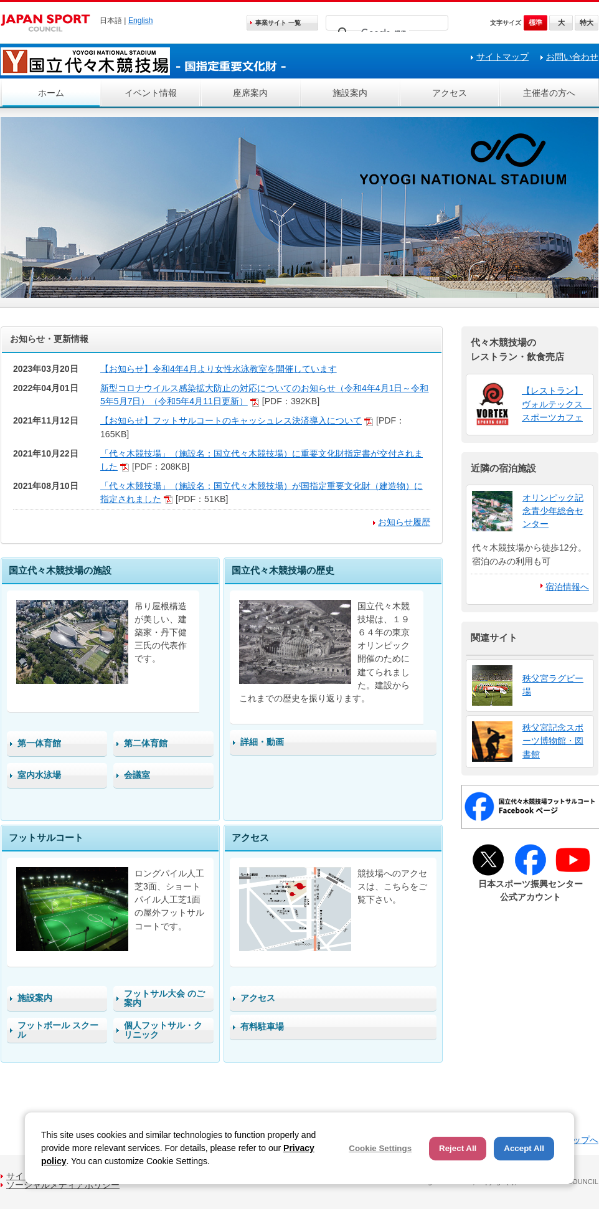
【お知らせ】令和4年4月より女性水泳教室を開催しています (218, 369)
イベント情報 (151, 93)
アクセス (449, 93)
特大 (586, 22)
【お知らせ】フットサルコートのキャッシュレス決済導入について (231, 420)
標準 (535, 22)
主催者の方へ (549, 93)
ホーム (51, 93)
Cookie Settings (380, 1148)
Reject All (457, 1148)
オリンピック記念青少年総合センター (552, 511)
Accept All (524, 1148)
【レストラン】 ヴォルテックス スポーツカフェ (557, 404)
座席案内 (250, 93)
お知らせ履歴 (404, 522)
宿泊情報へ (567, 587)
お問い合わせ (572, 57)
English (140, 20)
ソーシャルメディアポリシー (63, 1185)
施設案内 (350, 93)
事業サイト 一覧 (278, 22)
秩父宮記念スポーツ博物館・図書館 (552, 741)
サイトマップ (502, 57)
